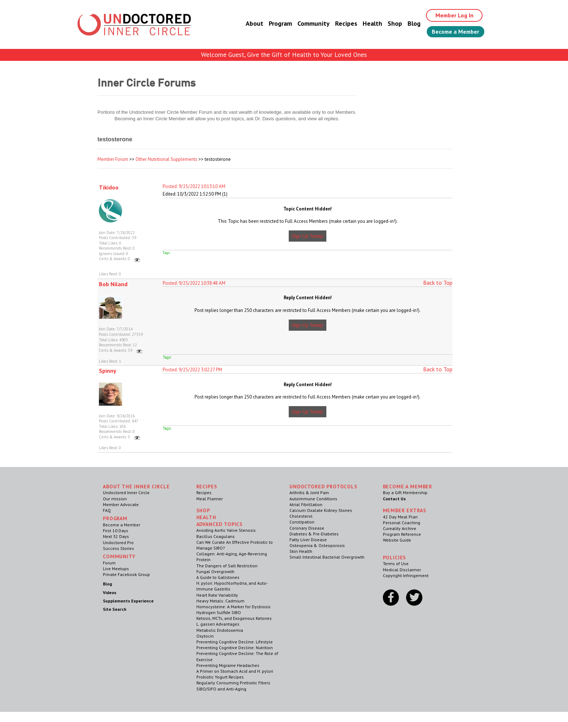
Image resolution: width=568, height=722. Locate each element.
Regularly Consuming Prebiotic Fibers (233, 682)
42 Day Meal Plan (400, 516)
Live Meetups (116, 568)
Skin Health (300, 551)
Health (370, 23)
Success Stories (118, 548)
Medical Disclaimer (402, 569)
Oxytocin (205, 636)
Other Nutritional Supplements (166, 159)
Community (311, 23)
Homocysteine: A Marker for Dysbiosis (233, 606)
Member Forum (112, 159)
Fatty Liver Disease (308, 539)
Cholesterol (301, 516)
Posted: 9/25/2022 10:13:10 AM (194, 186)
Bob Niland (113, 284)
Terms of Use (396, 563)
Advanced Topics (219, 524)
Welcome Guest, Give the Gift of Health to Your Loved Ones (284, 54)
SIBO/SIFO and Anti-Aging (221, 689)
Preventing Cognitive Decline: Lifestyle (234, 641)
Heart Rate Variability (217, 595)
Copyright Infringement (406, 575)
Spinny (107, 370)
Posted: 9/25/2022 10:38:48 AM (194, 283)
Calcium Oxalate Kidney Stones (320, 510)
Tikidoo (108, 187)
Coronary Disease (306, 528)
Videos (109, 592)
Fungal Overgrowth (215, 571)
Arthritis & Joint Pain (309, 492)
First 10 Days (115, 530)
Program (278, 23)
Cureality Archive (399, 528)
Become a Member (454, 31)
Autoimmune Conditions (313, 498)
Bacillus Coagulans (215, 536)
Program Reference (402, 534)
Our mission (115, 498)
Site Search (114, 609)
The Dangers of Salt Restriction (227, 565)
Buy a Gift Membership (405, 492)
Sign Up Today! (307, 236)
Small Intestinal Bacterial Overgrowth (326, 557)
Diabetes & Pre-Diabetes (314, 534)
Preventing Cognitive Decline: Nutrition (234, 647)
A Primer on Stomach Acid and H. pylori (234, 671)
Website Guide (397, 540)
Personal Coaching (401, 522)
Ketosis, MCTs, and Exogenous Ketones (234, 618)
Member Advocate (121, 504)
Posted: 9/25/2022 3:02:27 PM (192, 370)
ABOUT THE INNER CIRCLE (136, 486)
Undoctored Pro (118, 542)
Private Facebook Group (126, 574)
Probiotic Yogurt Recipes (220, 677)
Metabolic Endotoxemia (219, 630)
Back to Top (437, 282)
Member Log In (453, 15)
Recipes (344, 23)
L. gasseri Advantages (217, 624)
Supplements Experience (128, 601)
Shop (392, 23)
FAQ (107, 510)
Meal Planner (209, 498)
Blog (411, 23)
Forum (109, 563)
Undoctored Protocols (323, 486)
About (252, 23)
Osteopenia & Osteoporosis (317, 545)
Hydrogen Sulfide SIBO (218, 612)
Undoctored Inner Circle (126, 492)
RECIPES (206, 486)
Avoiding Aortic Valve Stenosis (226, 530)
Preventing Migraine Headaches (227, 665)
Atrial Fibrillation (305, 504)
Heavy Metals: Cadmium (220, 601)
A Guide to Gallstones (217, 577)
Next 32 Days (116, 536)
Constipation (301, 522)
